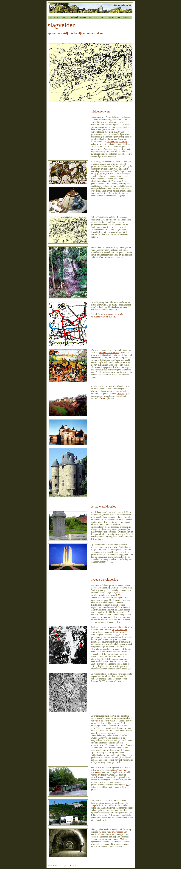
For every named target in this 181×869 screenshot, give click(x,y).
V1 (119, 595)
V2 (124, 780)
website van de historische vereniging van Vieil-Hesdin (107, 315)
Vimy (116, 547)
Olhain (120, 393)
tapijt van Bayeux (101, 174)
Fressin (99, 372)
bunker (116, 632)
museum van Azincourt (109, 352)
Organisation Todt (119, 629)
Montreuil (110, 391)
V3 (99, 832)
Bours (103, 398)
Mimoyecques (116, 832)
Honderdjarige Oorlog (117, 141)
